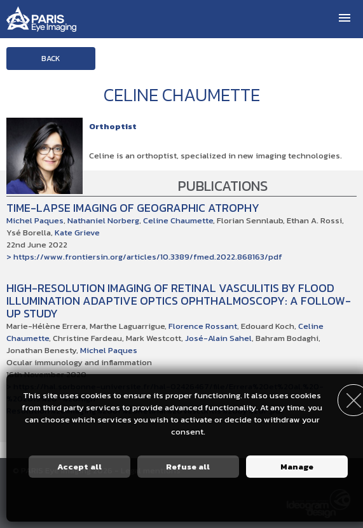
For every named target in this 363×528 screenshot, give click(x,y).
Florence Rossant (202, 326)
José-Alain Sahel (218, 338)
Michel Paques (35, 220)
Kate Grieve (77, 232)
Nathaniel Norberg (103, 220)
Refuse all (188, 467)
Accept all (79, 467)
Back (50, 58)
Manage (296, 467)
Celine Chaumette (178, 220)
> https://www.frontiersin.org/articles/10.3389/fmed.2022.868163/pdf (144, 257)
